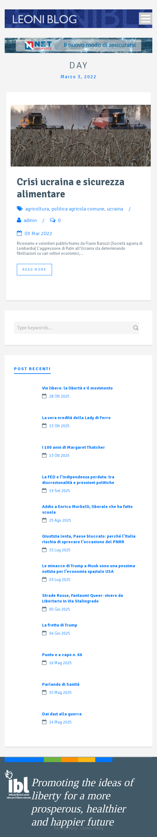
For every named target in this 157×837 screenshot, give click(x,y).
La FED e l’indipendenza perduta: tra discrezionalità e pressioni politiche (78, 479)
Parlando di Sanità (60, 684)
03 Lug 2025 (59, 579)
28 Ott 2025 (59, 396)
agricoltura (37, 209)
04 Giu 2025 (59, 633)
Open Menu (145, 18)
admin (30, 220)
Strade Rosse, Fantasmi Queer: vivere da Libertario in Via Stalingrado (82, 598)
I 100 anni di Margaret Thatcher (73, 447)
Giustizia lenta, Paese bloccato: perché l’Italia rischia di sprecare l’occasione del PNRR (89, 539)
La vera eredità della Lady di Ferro (76, 417)
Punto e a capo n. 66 (62, 654)
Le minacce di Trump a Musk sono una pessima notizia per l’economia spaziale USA (88, 568)
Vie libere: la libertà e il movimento (77, 388)
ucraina (115, 209)
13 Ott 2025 (59, 425)
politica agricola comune (77, 209)
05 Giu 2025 (59, 609)
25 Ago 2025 (60, 520)
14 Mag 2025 (60, 722)
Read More (34, 270)
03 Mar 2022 (38, 233)
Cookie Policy (91, 828)
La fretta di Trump (59, 625)
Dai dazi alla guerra (62, 714)
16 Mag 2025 (60, 662)
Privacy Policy (65, 828)
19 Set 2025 (59, 490)
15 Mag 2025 (60, 692)
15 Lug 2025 (59, 550)
